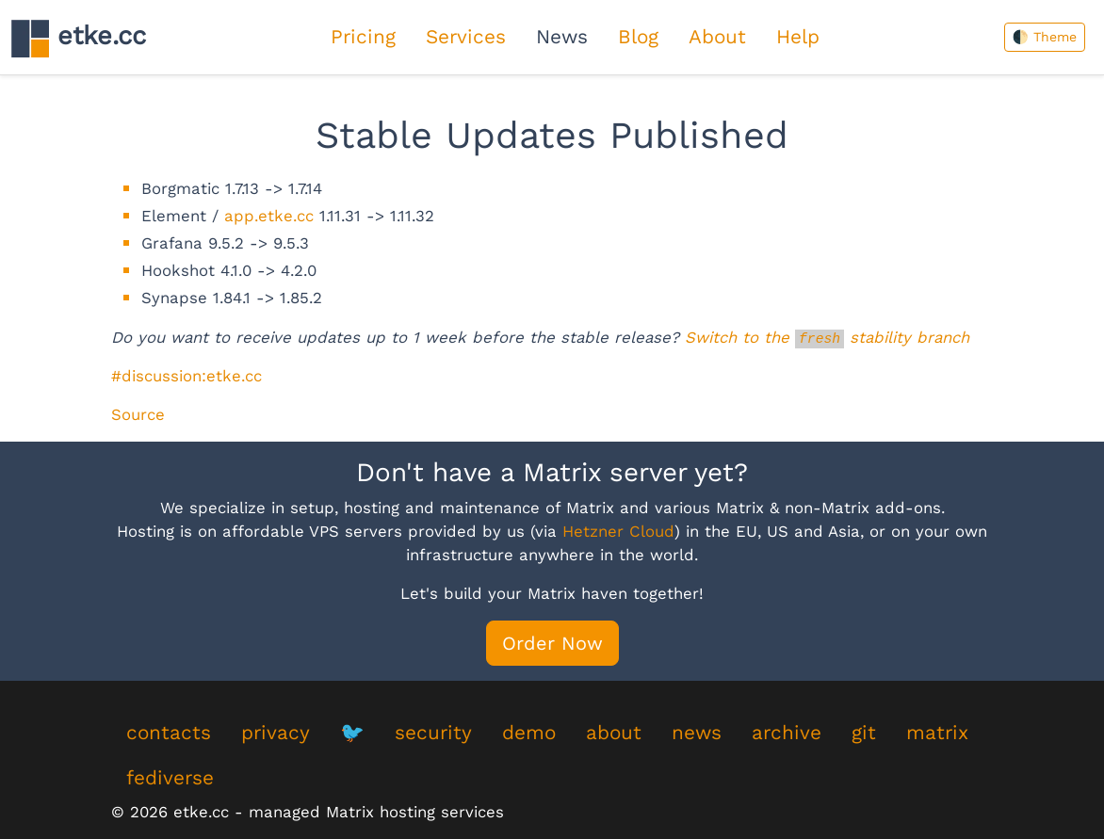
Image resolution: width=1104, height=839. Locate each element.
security (433, 732)
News (562, 36)
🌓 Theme (1045, 36)
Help (798, 36)
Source (138, 414)
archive (786, 732)
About (717, 36)
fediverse (170, 777)
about (613, 732)
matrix (937, 732)
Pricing (363, 36)
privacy (275, 732)
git (864, 732)
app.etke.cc (269, 215)
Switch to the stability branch (827, 337)
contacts (168, 732)
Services (466, 36)
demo (529, 732)
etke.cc (78, 38)
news (697, 732)
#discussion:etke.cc (186, 375)
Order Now (552, 643)
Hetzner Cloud (618, 531)
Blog (638, 36)
